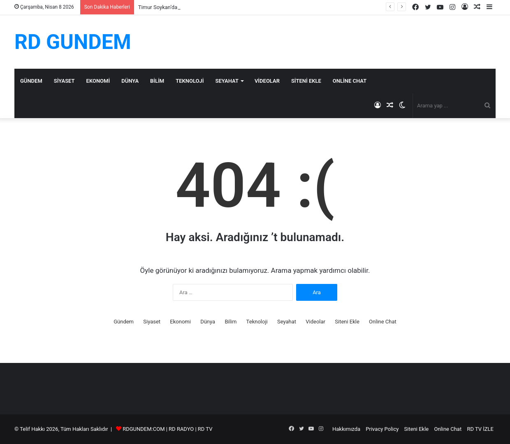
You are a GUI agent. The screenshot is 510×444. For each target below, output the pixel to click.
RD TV (205, 429)
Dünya (130, 81)
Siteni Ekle (306, 81)
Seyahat (227, 81)
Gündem (31, 81)
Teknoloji (190, 81)
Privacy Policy (382, 429)
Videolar (267, 81)
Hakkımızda (346, 429)
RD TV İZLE (480, 429)
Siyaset (64, 81)
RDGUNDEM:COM (144, 429)
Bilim (157, 81)
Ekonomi (98, 81)
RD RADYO (181, 429)
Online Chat (349, 81)
